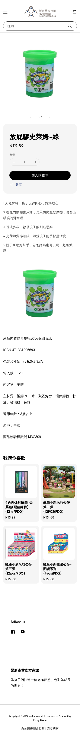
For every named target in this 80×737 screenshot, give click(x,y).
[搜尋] (70, 26)
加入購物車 (40, 175)
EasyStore (40, 720)
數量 (12, 155)
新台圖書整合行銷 (33, 728)
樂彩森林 (53, 728)
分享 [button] (16, 184)
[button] (5, 12)
